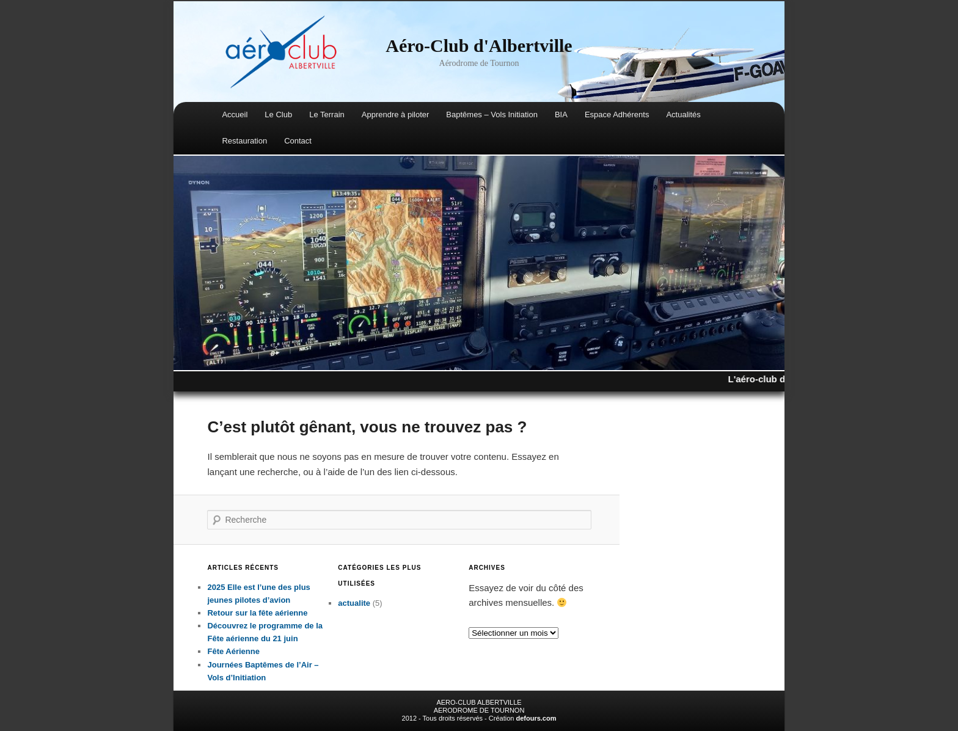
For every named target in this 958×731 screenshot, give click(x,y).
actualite (354, 603)
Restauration (244, 140)
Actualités (683, 114)
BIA (561, 114)
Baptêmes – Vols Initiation (492, 114)
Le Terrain (327, 114)
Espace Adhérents (617, 114)
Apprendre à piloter (396, 114)
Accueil (234, 114)
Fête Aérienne (233, 651)
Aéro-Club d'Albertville (479, 45)
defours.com (536, 718)
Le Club (278, 114)
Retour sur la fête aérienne (257, 612)
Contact (298, 140)
